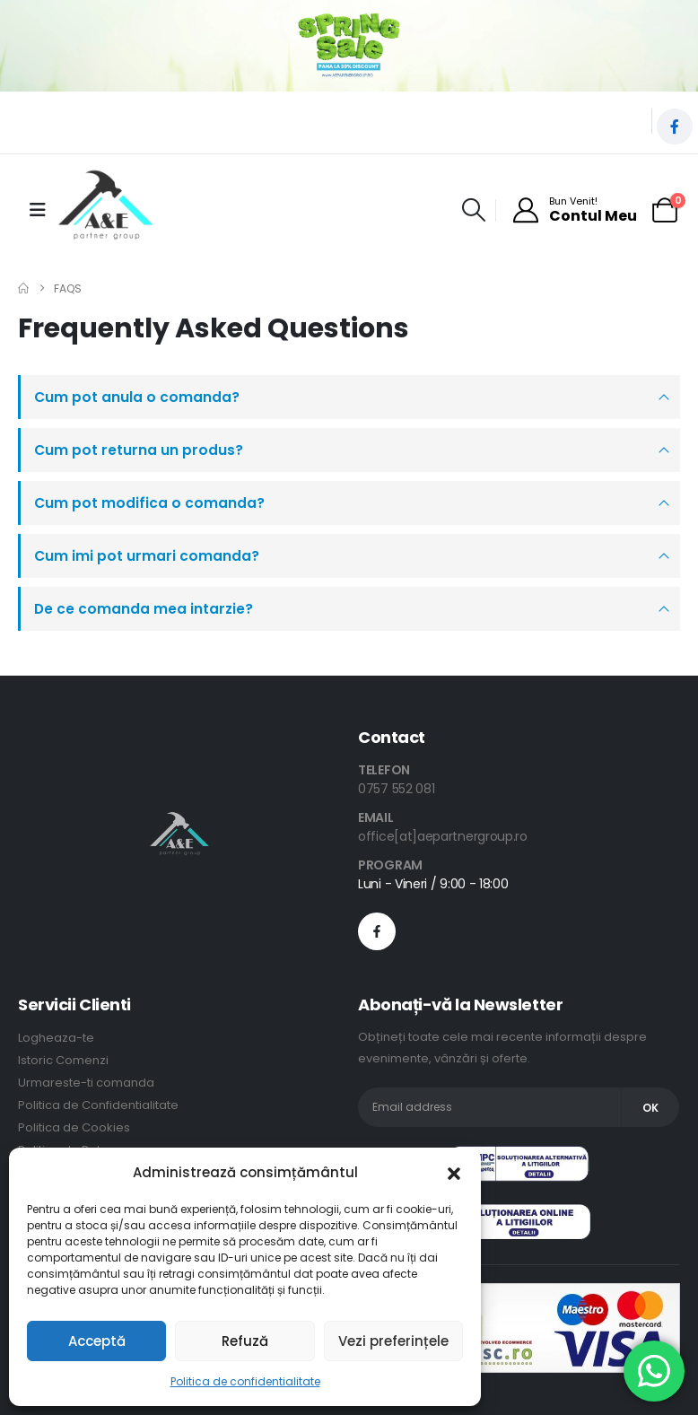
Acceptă (97, 1341)
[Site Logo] (105, 210)
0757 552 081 (396, 789)
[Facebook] (675, 126)
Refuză (245, 1341)
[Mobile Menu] (37, 210)
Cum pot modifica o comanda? (149, 503)
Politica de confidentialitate (245, 1381)
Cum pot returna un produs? (138, 450)
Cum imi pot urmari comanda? (146, 555)
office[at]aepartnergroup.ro (443, 836)
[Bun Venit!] (574, 210)
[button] (454, 1173)
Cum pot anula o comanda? (137, 397)
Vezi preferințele (393, 1341)
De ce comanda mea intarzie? (143, 608)
